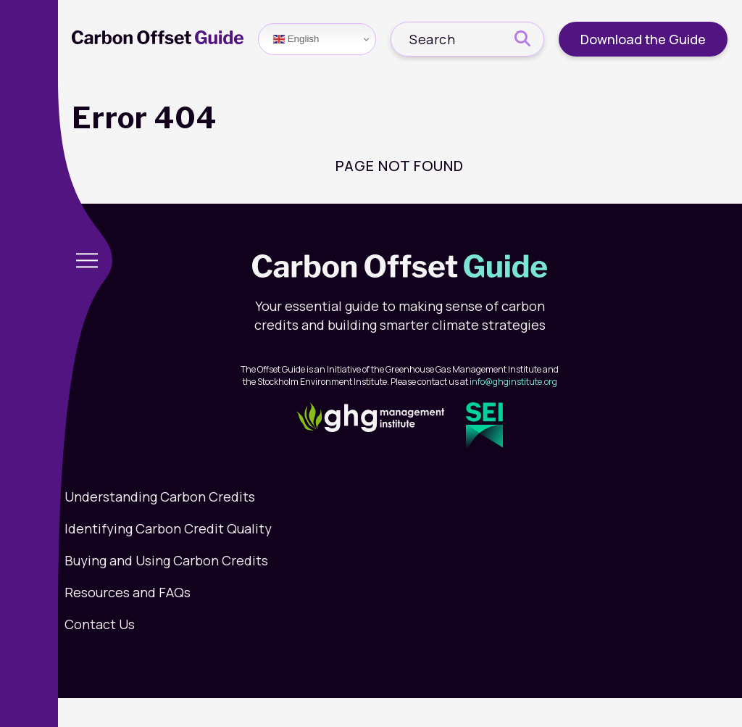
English (296, 39)
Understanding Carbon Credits (159, 496)
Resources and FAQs (127, 592)
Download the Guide (643, 39)
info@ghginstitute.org (513, 381)
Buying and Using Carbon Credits (166, 560)
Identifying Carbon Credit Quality (168, 528)
